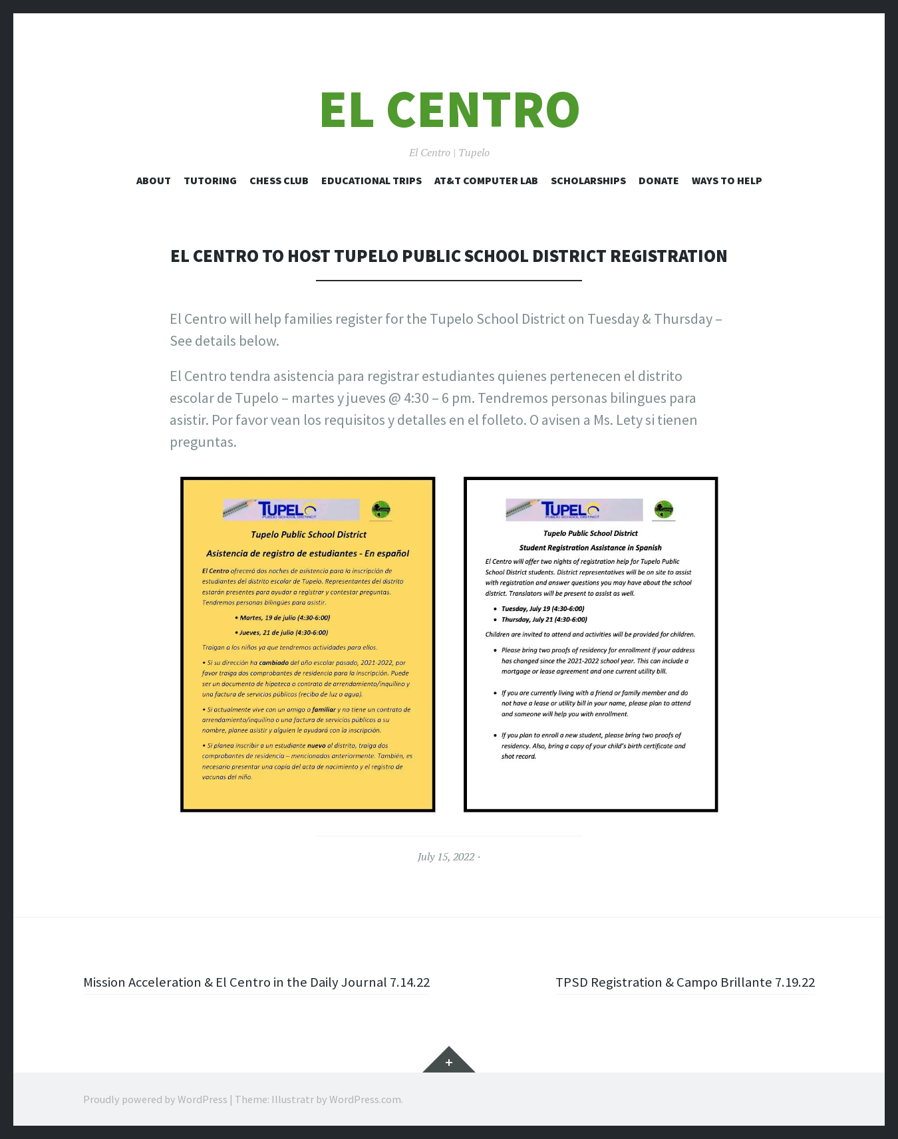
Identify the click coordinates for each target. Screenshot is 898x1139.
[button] (308, 644)
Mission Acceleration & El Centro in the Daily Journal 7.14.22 (266, 981)
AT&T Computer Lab (486, 180)
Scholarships (588, 180)
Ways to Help (727, 180)
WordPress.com (365, 1099)
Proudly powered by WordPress (155, 1099)
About (153, 180)
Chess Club (279, 180)
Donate (659, 180)
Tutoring (210, 180)
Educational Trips (371, 180)
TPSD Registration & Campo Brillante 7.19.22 (679, 981)
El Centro (449, 109)
